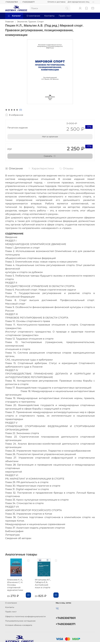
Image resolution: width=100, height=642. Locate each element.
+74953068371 (28, 2)
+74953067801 (11, 2)
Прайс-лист (65, 16)
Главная (9, 21)
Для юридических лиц (78, 2)
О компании (33, 16)
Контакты (49, 16)
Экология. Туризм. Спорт (30, 21)
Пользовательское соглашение (20, 619)
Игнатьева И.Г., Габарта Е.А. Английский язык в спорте (44, 582)
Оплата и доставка (56, 2)
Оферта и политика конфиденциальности (25, 615)
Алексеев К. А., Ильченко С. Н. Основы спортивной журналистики (18, 583)
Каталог (14, 16)
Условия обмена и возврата (18, 623)
